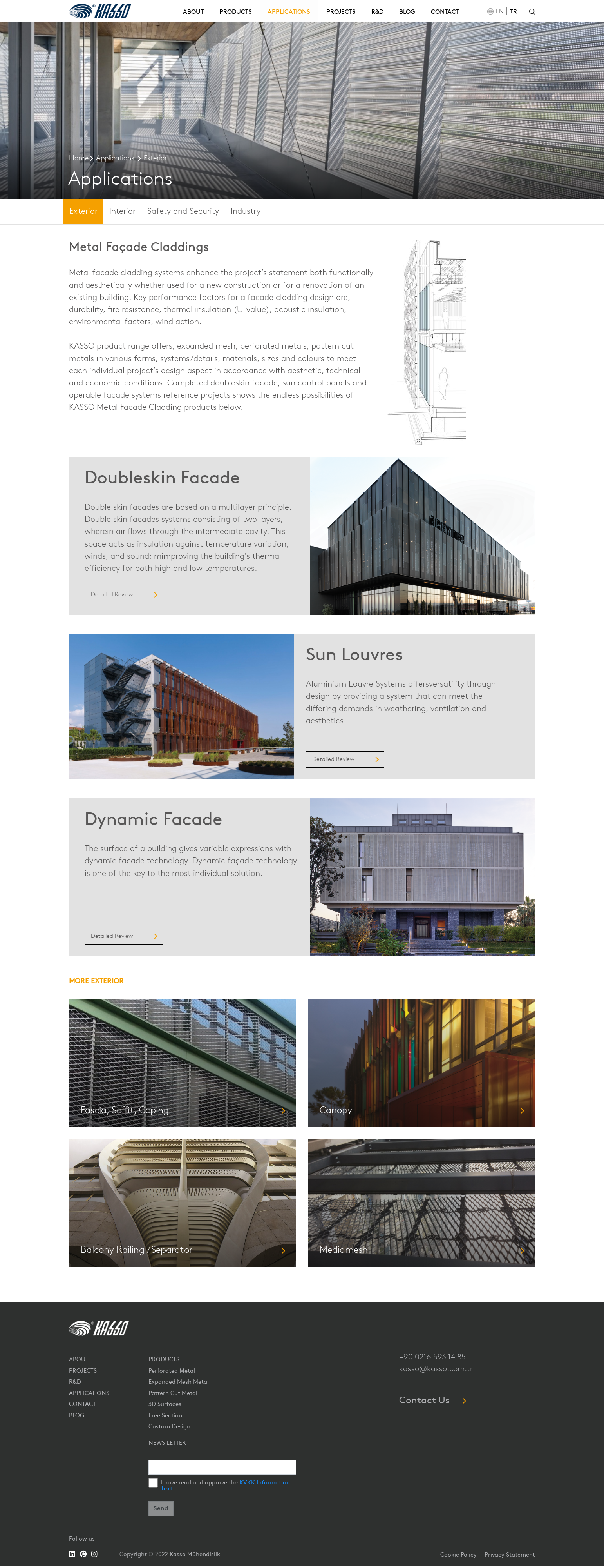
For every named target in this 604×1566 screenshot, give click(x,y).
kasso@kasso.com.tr (436, 1369)
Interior (122, 211)
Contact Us (432, 1401)
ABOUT (193, 12)
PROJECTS (341, 12)
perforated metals (273, 346)
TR (513, 12)
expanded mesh (206, 346)
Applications (115, 158)
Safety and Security (183, 211)
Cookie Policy (458, 1555)
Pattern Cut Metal (172, 1394)
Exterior (155, 158)
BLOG (407, 12)
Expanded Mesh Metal (178, 1382)
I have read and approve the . (225, 1486)
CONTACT (445, 12)
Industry (245, 211)
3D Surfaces (164, 1405)
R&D (377, 12)
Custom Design (169, 1427)
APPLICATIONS (289, 12)
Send (161, 1509)
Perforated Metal (171, 1371)
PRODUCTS (235, 12)
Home (79, 158)
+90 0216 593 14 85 (432, 1357)
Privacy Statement (510, 1555)
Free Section (165, 1416)
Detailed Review (124, 595)
